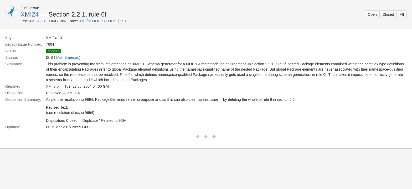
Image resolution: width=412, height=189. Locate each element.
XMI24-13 (37, 21)
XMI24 (29, 14)
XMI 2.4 (73, 93)
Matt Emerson (67, 57)
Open (372, 14)
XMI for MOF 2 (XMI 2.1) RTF (103, 21)
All (402, 14)
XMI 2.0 (52, 86)
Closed (388, 14)
